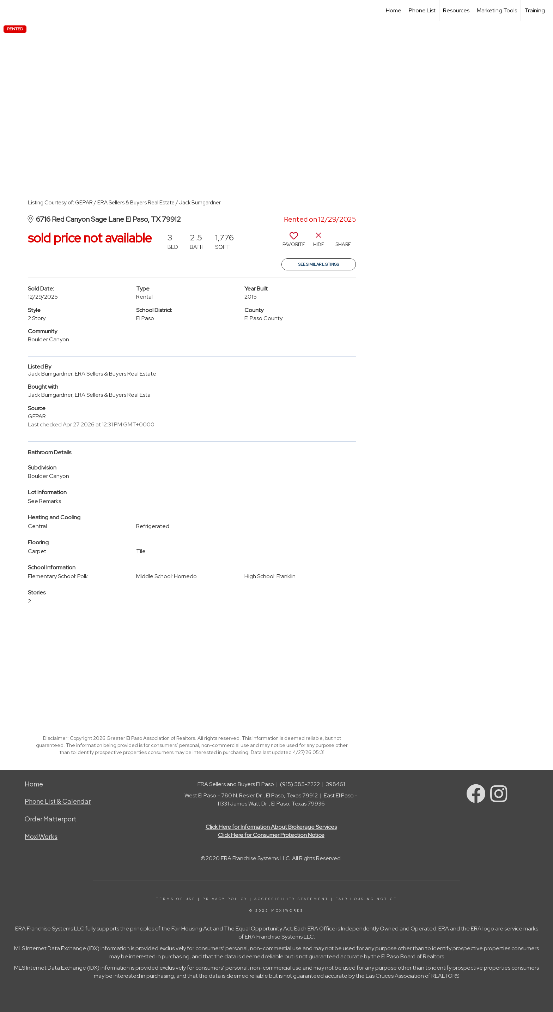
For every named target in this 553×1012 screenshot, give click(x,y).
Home (393, 10)
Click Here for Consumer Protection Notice (271, 835)
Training (534, 10)
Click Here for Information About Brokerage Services (271, 827)
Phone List (422, 10)
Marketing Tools (497, 10)
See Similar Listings (318, 264)
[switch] (293, 242)
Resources (456, 10)
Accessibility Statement (291, 899)
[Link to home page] (9, 10)
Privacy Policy (225, 899)
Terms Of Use (176, 899)
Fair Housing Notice (366, 899)
